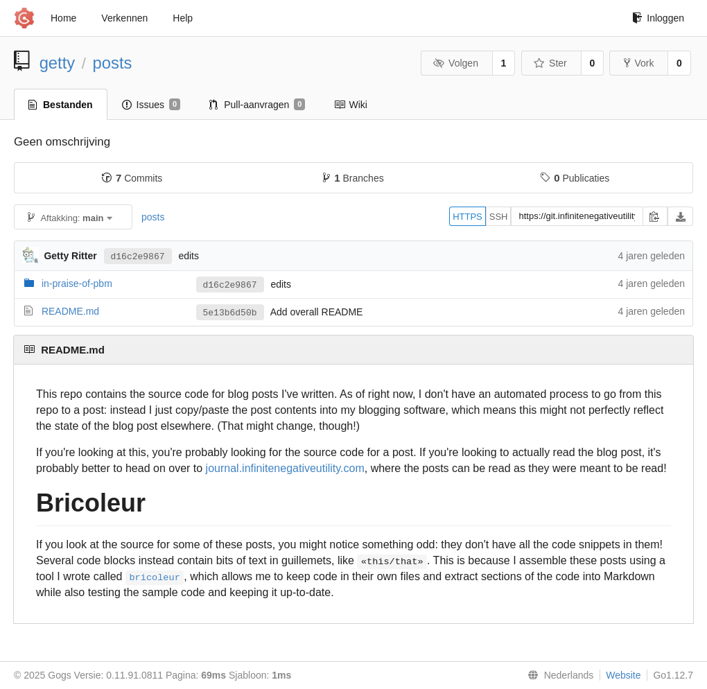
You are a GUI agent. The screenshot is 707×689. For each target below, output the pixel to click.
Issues (151, 104)
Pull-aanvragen (257, 104)
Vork (639, 63)
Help (183, 18)
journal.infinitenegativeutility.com (285, 468)
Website (623, 675)
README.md (70, 311)
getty (58, 62)
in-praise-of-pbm (77, 283)
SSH (498, 216)
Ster (550, 63)
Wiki (350, 104)
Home (63, 18)
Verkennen (124, 18)
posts (112, 62)
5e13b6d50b (230, 312)
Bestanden (60, 104)
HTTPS (467, 216)
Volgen (455, 63)
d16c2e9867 (138, 256)
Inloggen (658, 18)
